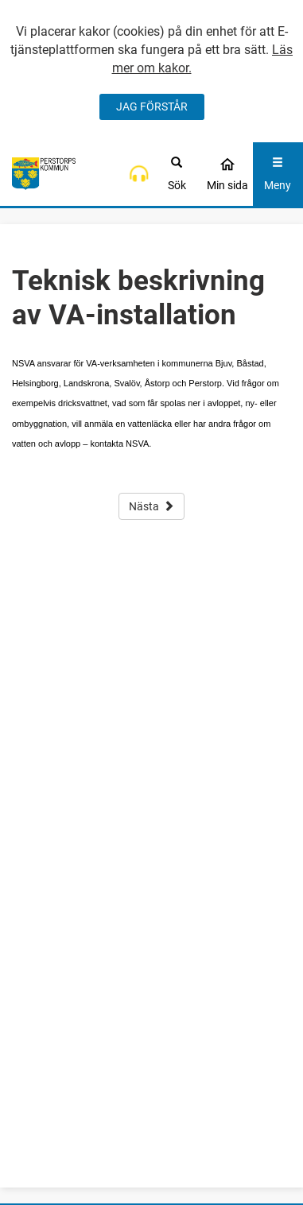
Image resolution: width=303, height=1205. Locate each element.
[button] (139, 174)
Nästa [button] (151, 506)
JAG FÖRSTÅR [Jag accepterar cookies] (152, 106)
